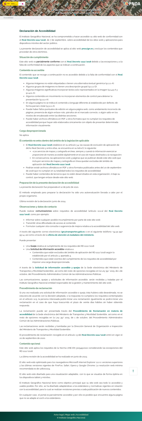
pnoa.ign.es (87, 48)
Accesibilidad (82, 415)
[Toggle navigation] (6, 11)
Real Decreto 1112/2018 (34, 40)
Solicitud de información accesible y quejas (57, 267)
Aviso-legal (59, 415)
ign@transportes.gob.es (73, 232)
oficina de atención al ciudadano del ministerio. (71, 235)
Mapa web (70, 415)
